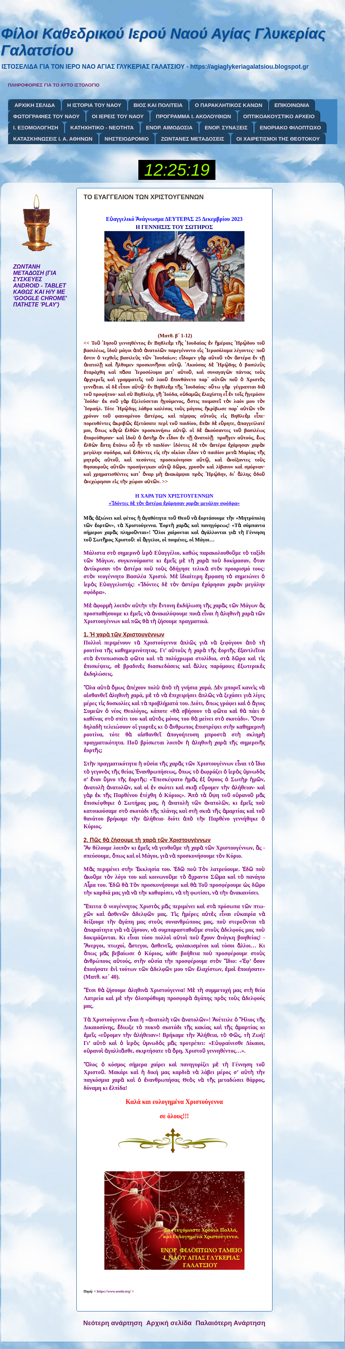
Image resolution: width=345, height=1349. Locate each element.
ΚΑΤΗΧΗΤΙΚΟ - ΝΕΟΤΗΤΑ (102, 127)
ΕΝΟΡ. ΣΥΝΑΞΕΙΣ (226, 127)
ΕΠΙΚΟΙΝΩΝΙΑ (291, 105)
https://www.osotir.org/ (114, 1291)
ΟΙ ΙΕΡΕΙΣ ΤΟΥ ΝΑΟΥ (118, 116)
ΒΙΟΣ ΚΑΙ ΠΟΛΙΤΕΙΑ (157, 105)
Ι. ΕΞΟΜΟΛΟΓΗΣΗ (35, 127)
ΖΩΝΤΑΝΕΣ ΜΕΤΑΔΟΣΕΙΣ (192, 139)
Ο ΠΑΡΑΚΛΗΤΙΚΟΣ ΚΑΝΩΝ (228, 105)
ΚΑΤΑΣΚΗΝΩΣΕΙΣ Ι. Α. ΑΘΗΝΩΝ (52, 139)
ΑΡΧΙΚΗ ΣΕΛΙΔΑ (34, 105)
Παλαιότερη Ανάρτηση (230, 1323)
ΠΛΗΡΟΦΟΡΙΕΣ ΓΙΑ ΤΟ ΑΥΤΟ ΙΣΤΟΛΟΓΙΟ (54, 85)
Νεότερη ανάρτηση (113, 1323)
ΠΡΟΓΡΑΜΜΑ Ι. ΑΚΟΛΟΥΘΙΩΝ (193, 116)
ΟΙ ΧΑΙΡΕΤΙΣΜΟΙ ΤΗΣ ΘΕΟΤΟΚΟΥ (278, 139)
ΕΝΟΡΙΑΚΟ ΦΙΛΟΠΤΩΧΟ (290, 127)
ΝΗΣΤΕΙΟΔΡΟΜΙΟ (127, 139)
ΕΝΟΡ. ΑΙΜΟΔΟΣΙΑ (169, 127)
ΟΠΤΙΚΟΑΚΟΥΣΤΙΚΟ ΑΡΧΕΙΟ (279, 116)
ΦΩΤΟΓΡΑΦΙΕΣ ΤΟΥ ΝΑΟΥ (46, 116)
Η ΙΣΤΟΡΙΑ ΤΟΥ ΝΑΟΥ (94, 105)
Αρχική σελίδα (169, 1323)
